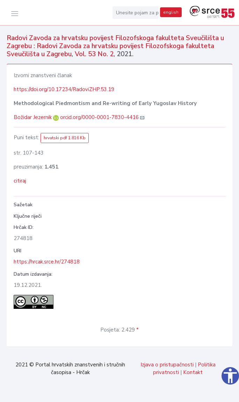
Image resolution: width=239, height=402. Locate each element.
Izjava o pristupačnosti (167, 364)
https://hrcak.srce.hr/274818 (47, 261)
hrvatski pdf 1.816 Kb (65, 138)
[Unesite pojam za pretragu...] (135, 12)
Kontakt (193, 372)
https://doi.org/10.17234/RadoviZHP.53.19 (64, 89)
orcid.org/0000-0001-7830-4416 (99, 117)
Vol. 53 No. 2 (94, 54)
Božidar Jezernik (33, 117)
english (171, 12)
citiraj (20, 180)
